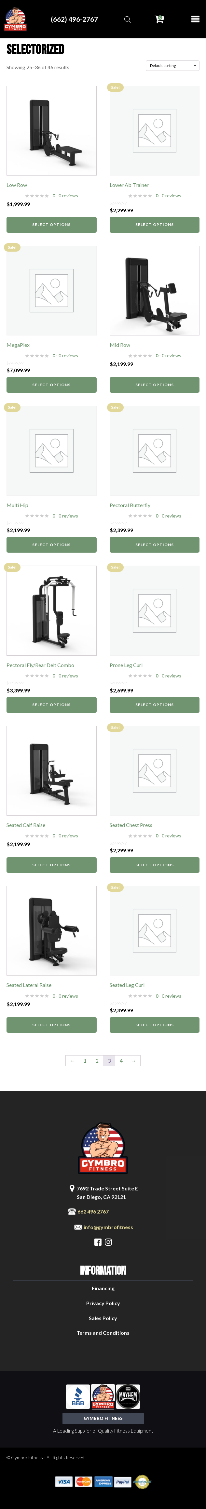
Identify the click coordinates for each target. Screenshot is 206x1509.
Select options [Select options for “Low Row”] (51, 224)
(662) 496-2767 (74, 19)
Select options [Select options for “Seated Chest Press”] (154, 864)
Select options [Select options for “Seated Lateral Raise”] (51, 1024)
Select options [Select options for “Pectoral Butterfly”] (154, 544)
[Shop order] (172, 65)
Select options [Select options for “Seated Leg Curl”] (154, 1024)
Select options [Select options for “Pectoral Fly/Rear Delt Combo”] (51, 704)
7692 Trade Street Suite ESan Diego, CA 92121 (107, 1192)
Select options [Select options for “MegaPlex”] (51, 384)
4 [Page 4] (121, 1060)
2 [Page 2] (97, 1060)
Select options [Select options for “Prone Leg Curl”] (154, 704)
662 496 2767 (93, 1211)
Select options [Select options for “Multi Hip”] (51, 544)
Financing (103, 1288)
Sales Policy (103, 1318)
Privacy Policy (103, 1303)
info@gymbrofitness (108, 1227)
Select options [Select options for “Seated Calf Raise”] (51, 864)
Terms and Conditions (103, 1333)
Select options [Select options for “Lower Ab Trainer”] (154, 224)
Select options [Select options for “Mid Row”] (154, 384)
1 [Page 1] (85, 1060)
